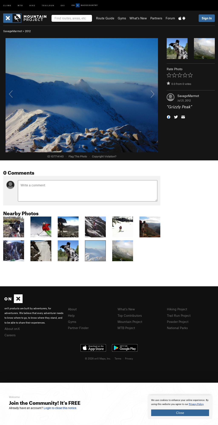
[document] (180, 407)
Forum (170, 18)
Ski (63, 5)
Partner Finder (78, 328)
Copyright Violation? (104, 156)
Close (180, 413)
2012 (28, 31)
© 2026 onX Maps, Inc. (98, 358)
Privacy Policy (196, 404)
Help (71, 315)
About (72, 309)
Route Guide (105, 18)
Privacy (129, 358)
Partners (156, 18)
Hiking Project (177, 309)
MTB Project (126, 328)
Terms (118, 358)
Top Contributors (130, 315)
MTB (20, 5)
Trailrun (48, 5)
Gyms (122, 18)
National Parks (177, 328)
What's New (138, 18)
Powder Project (177, 322)
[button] (169, 116)
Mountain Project (130, 322)
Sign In (207, 18)
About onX (12, 329)
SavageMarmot (12, 31)
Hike (32, 5)
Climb (7, 5)
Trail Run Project (179, 315)
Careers (10, 335)
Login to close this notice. (60, 408)
